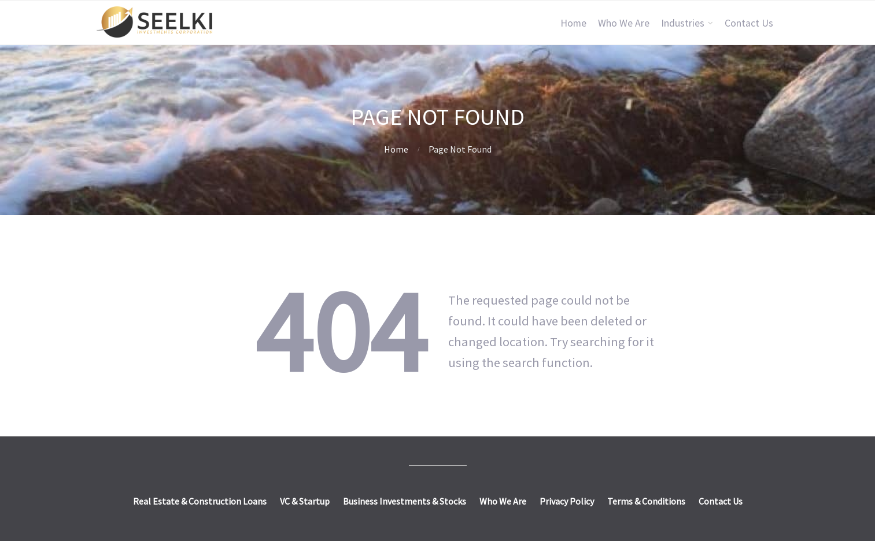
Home (573, 23)
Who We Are (623, 23)
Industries (682, 23)
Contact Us (749, 23)
